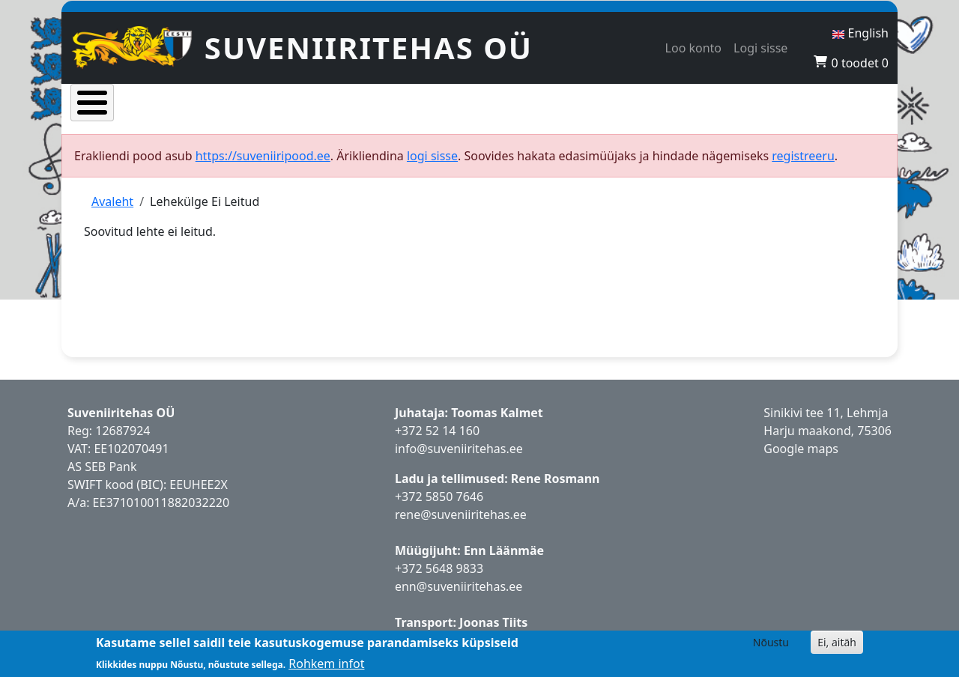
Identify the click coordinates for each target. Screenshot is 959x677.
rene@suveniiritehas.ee (461, 506)
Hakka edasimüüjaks (661, 105)
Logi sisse (760, 48)
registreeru (803, 147)
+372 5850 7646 (439, 488)
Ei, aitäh (836, 642)
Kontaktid (777, 105)
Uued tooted (404, 105)
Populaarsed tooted (283, 105)
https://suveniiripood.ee (263, 147)
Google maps (800, 440)
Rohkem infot (326, 663)
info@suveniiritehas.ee (459, 440)
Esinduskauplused (522, 105)
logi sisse (432, 147)
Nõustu (771, 642)
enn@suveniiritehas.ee (458, 578)
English (860, 33)
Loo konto (693, 48)
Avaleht (106, 105)
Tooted (177, 105)
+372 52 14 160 (437, 422)
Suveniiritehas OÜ (369, 47)
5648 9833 (456, 560)
